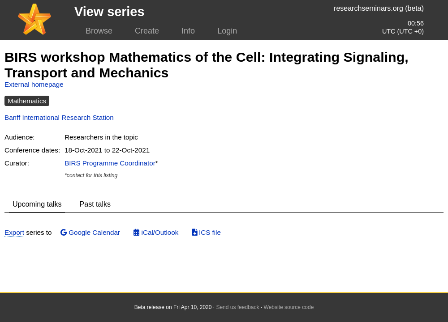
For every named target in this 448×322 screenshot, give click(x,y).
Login (227, 30)
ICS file (206, 232)
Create (147, 30)
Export (14, 232)
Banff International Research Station (59, 117)
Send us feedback (237, 307)
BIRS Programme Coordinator (110, 163)
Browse (99, 30)
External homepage (34, 84)
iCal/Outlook (156, 232)
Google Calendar (90, 232)
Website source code (289, 307)
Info (188, 30)
